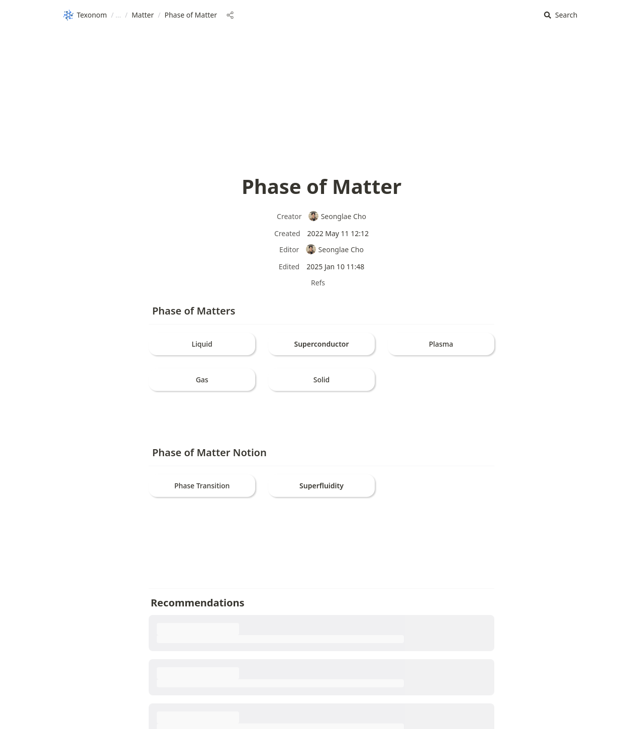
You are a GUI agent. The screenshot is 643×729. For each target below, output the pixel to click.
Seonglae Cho (337, 216)
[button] (560, 15)
